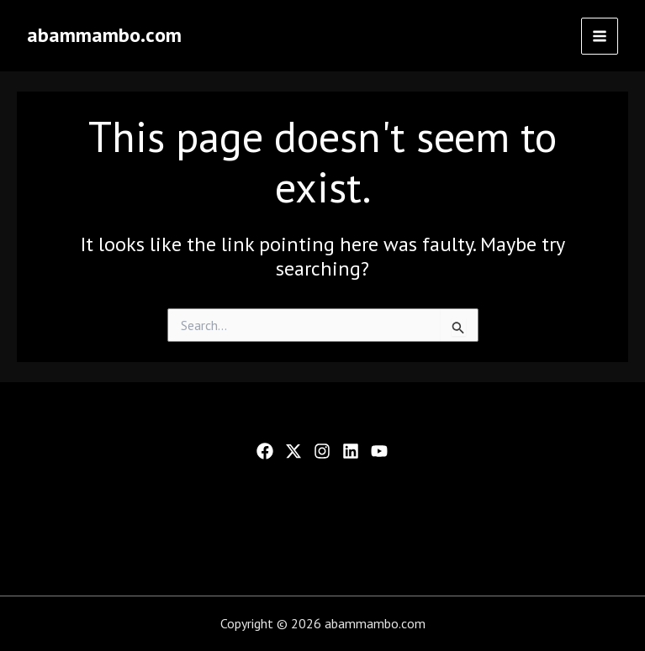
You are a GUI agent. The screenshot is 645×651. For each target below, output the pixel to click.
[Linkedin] (350, 451)
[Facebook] (264, 451)
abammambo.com (104, 35)
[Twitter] (293, 451)
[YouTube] (379, 451)
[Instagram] (322, 451)
